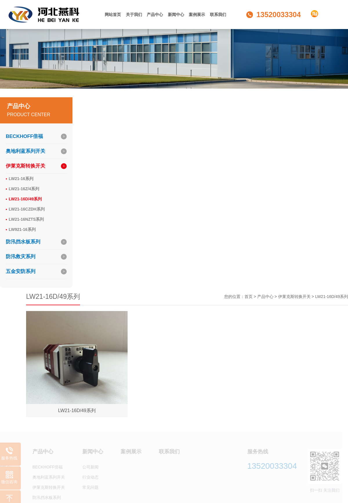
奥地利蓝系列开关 (25, 151)
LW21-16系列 (21, 178)
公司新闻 (88, 467)
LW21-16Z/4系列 (24, 188)
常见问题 (88, 487)
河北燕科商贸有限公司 (46, 14)
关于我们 (134, 14)
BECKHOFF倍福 (24, 136)
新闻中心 (176, 14)
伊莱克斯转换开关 (25, 166)
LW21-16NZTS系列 (26, 219)
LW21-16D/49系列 (25, 199)
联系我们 (218, 14)
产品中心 (155, 14)
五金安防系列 (20, 271)
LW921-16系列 (22, 229)
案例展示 (197, 14)
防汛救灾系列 (20, 256)
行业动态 (88, 477)
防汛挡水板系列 (23, 242)
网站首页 (113, 14)
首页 (248, 296)
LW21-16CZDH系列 (27, 209)
